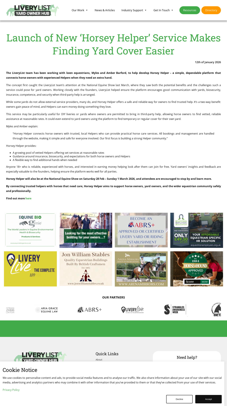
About (99, 359)
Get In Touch (163, 10)
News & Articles (105, 10)
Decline (179, 399)
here (28, 198)
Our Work (80, 10)
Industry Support (134, 10)
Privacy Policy (11, 390)
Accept (208, 399)
